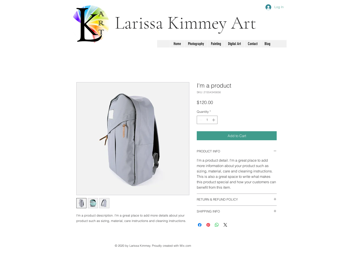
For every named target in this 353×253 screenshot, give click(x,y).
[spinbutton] (207, 120)
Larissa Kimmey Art (185, 23)
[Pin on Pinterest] (208, 225)
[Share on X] (225, 225)
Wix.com (185, 245)
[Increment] (214, 120)
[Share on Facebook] (199, 225)
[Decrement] (200, 120)
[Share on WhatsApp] (216, 225)
